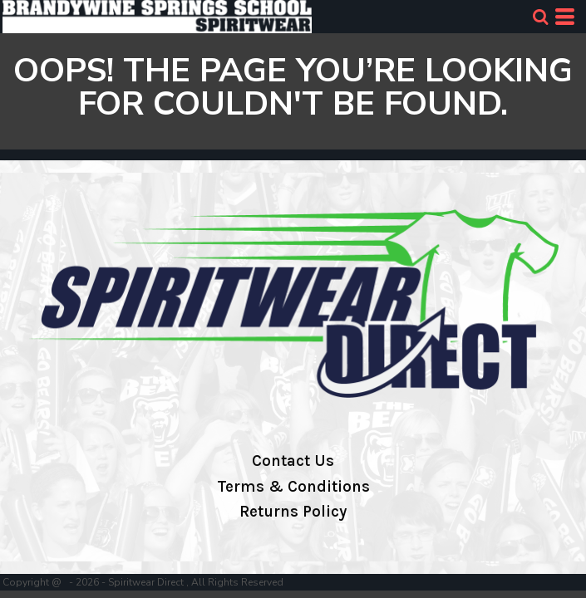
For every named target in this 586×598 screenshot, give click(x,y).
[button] (540, 16)
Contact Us (293, 461)
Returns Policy (293, 511)
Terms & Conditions (293, 487)
